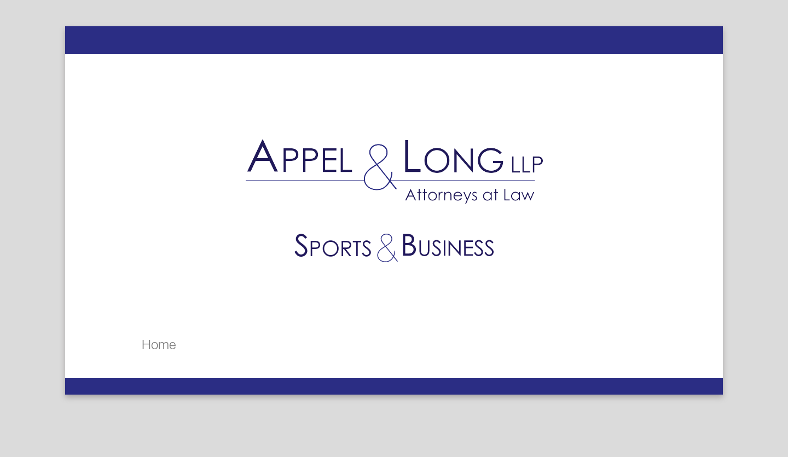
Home (159, 344)
